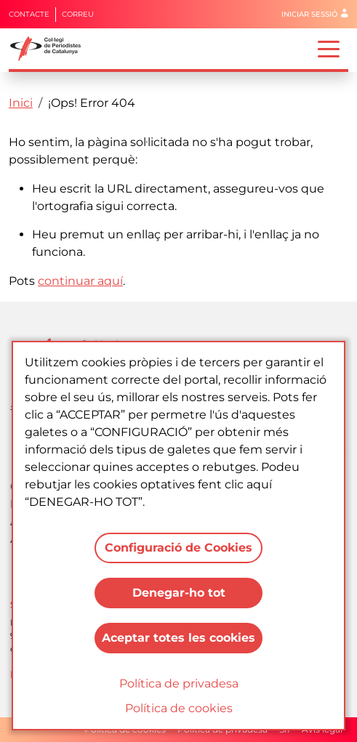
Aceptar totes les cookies (178, 638)
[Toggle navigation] (328, 48)
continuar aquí (80, 281)
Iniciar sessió (309, 14)
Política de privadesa (178, 683)
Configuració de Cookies (178, 548)
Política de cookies (179, 708)
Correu (78, 14)
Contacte (29, 14)
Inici (21, 103)
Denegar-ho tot (178, 593)
